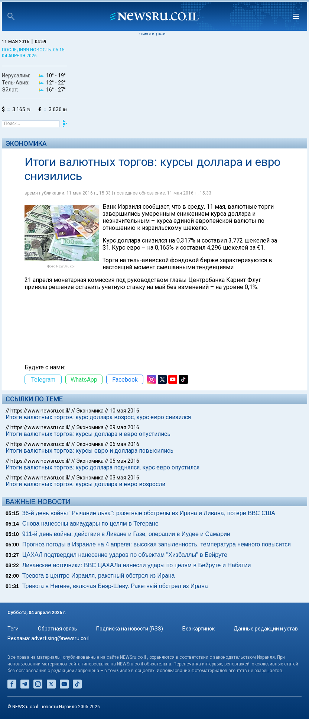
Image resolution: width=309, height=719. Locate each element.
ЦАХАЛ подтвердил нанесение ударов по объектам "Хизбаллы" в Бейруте (124, 555)
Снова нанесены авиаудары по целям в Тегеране (90, 523)
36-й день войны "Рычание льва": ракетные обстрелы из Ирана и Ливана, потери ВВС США (148, 513)
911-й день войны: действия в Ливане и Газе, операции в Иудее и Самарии (126, 534)
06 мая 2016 (124, 444)
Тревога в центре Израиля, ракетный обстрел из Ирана (98, 575)
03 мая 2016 (124, 478)
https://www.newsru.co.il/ (40, 411)
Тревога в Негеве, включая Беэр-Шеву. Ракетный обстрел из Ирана (115, 586)
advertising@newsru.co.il (60, 638)
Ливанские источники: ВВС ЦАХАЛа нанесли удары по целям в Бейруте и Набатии (136, 565)
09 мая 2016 (124, 427)
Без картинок (198, 629)
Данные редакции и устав (266, 629)
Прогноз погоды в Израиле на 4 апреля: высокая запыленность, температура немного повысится (156, 544)
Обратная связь (57, 629)
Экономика (26, 143)
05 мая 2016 (124, 461)
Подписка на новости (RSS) (129, 629)
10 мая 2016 (124, 411)
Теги (13, 629)
